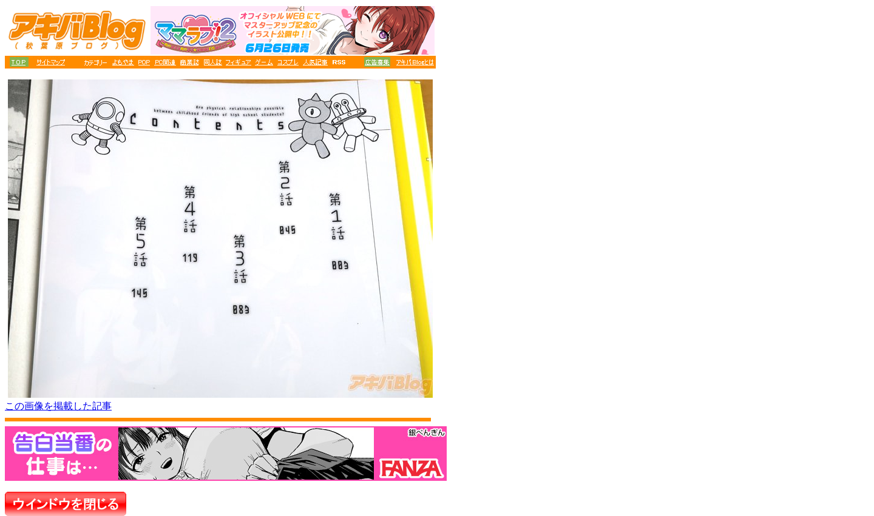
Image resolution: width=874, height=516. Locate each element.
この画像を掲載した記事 (58, 406)
